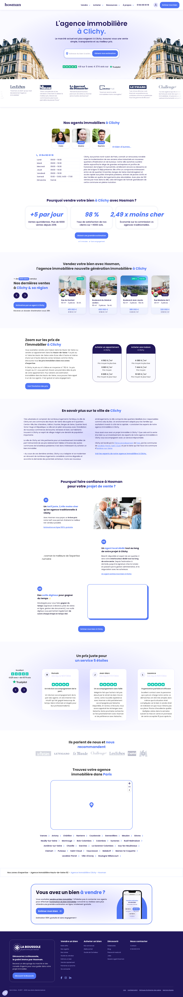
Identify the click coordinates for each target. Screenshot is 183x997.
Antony (56, 835)
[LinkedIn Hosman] (70, 978)
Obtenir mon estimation (105, 53)
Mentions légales (168, 990)
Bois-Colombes (85, 841)
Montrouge (68, 841)
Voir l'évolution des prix (37, 386)
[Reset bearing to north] (129, 790)
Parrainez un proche (68, 966)
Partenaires (112, 946)
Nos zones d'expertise (17, 872)
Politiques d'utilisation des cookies (150, 990)
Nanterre (81, 835)
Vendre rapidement (68, 962)
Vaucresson (93, 851)
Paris (138, 443)
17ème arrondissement (123, 443)
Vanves (44, 835)
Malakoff (108, 851)
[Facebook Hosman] (61, 978)
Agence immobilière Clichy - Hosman (88, 872)
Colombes (102, 841)
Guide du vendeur (67, 956)
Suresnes (116, 841)
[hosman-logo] (13, 5)
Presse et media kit (114, 952)
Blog (109, 949)
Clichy (61, 142)
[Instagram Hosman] (66, 978)
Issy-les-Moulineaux (128, 846)
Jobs (109, 956)
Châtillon (68, 835)
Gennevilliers (112, 835)
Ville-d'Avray (89, 856)
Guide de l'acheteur (91, 952)
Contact (133, 946)
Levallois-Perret (104, 446)
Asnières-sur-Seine (104, 448)
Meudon (127, 835)
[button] (5, 993)
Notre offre (64, 946)
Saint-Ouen (116, 446)
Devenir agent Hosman (116, 959)
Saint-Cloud (77, 851)
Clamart (50, 851)
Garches (84, 846)
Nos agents (65, 949)
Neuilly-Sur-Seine (50, 841)
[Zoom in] (129, 783)
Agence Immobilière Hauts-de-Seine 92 (49, 872)
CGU (124, 990)
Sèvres (138, 835)
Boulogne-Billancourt (109, 856)
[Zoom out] (129, 787)
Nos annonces (89, 946)
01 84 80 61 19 (143, 5)
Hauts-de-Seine (60, 352)
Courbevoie (96, 835)
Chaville (72, 846)
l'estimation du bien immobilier (63, 902)
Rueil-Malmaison (133, 841)
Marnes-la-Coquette (127, 851)
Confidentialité (132, 990)
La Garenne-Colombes (104, 846)
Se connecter (65, 969)
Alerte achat (88, 949)
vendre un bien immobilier (61, 899)
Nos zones (64, 952)
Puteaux (63, 851)
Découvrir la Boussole (24, 976)
